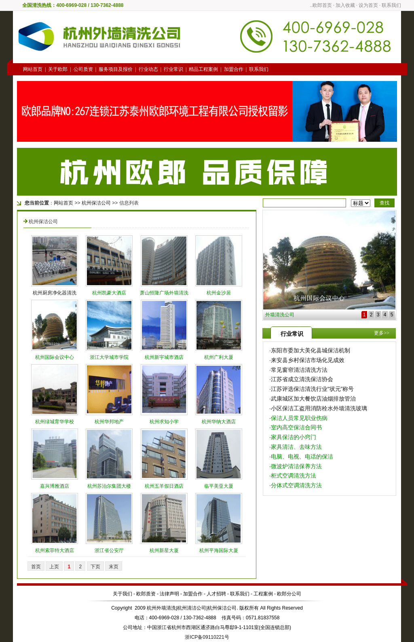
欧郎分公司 (289, 594)
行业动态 (148, 69)
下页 (95, 566)
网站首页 (32, 69)
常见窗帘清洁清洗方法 (299, 370)
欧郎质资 (146, 594)
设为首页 (368, 5)
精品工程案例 (203, 69)
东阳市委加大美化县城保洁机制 (310, 350)
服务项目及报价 (116, 69)
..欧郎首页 (321, 5)
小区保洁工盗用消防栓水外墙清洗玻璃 (319, 408)
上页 (54, 566)
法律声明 (169, 594)
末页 (113, 566)
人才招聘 (216, 594)
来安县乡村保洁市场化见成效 (307, 360)
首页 (36, 566)
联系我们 (391, 5)
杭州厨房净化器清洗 (54, 293)
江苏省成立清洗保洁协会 (302, 379)
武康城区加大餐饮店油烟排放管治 (313, 398)
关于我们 (122, 594)
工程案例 (263, 594)
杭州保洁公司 (96, 203)
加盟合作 (233, 69)
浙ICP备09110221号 (207, 637)
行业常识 (173, 69)
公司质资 (83, 69)
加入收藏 (345, 5)
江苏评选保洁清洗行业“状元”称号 (312, 389)
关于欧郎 (58, 69)
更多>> (381, 333)
